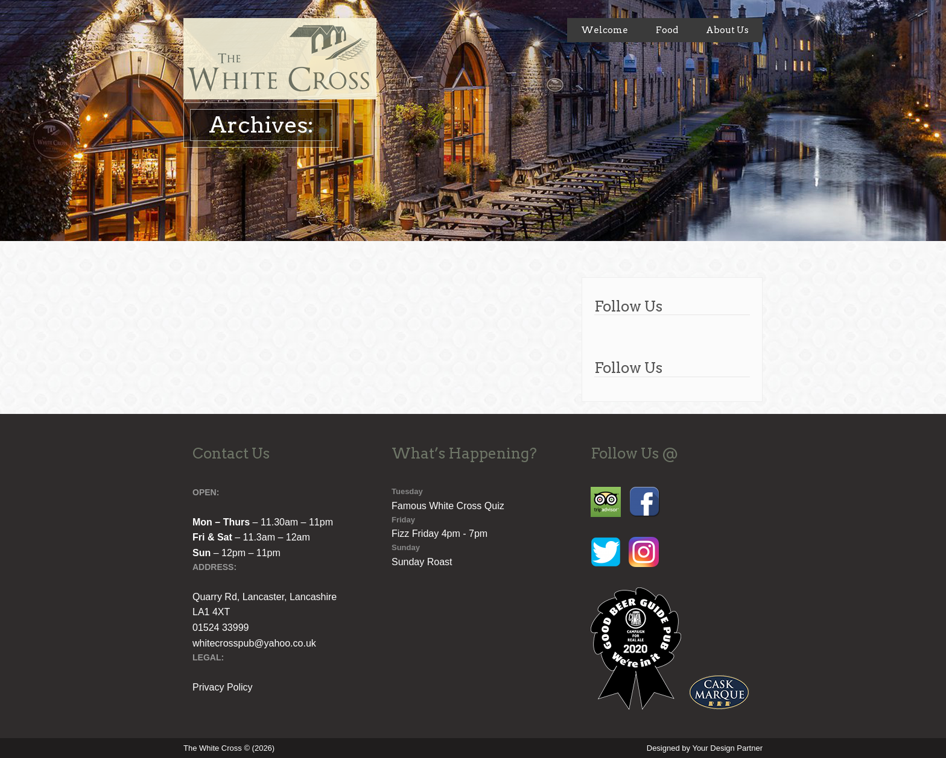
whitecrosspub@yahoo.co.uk (254, 643)
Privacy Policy (222, 687)
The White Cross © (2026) (229, 748)
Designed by (705, 748)
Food (667, 30)
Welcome (604, 30)
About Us (727, 30)
